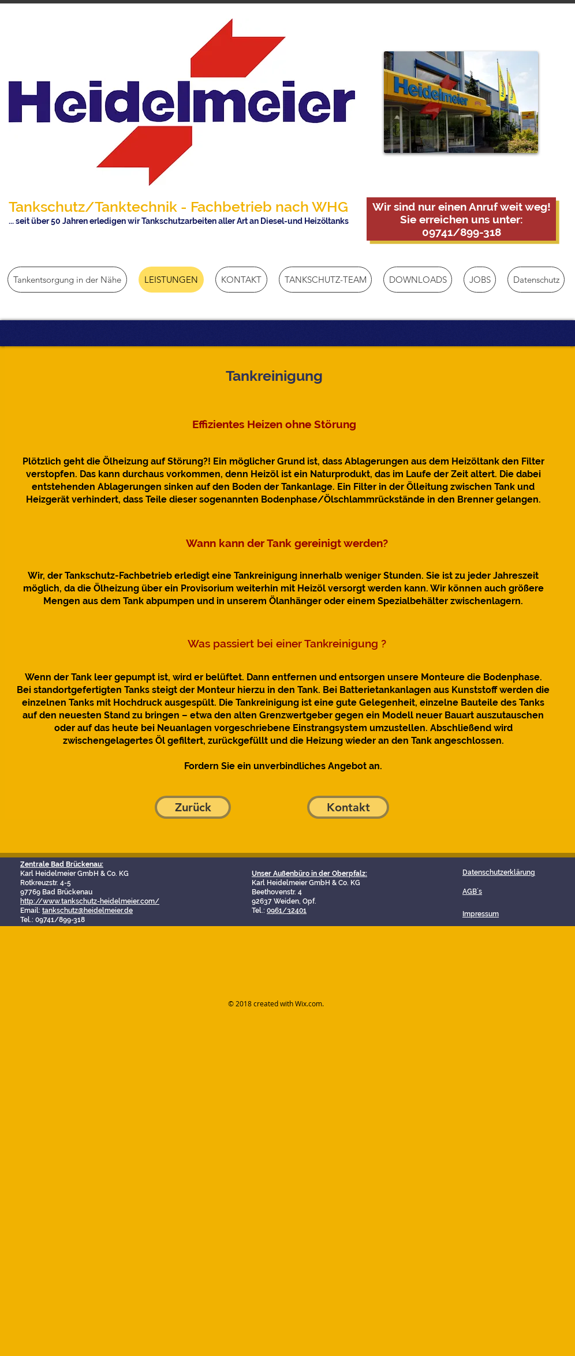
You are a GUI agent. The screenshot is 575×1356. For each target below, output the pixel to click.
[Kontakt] (348, 807)
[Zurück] (193, 807)
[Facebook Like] (405, 954)
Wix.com (308, 1003)
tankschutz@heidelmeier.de (87, 911)
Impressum (480, 914)
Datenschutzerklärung (498, 872)
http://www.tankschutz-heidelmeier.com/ (89, 901)
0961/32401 (287, 911)
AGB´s (472, 891)
